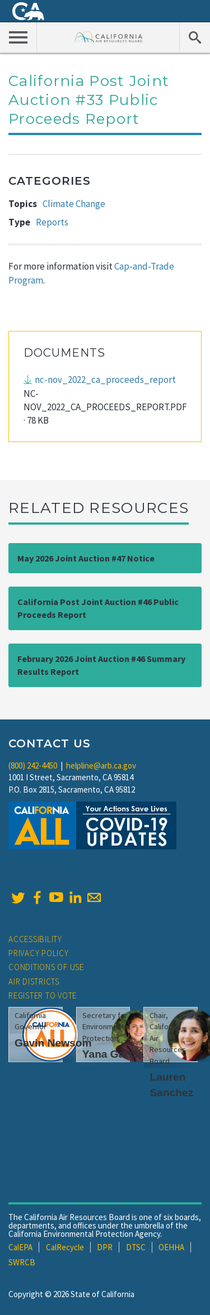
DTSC (136, 1247)
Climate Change (74, 204)
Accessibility (35, 939)
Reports (52, 222)
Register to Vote (42, 995)
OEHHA (171, 1247)
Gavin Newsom (53, 1043)
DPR (105, 1247)
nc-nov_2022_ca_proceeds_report (105, 379)
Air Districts (33, 981)
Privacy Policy (38, 953)
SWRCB (21, 1262)
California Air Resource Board (108, 37)
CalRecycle (65, 1247)
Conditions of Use (46, 967)
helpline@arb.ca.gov (101, 765)
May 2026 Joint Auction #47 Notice (86, 558)
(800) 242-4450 (32, 765)
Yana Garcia (113, 1054)
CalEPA (20, 1247)
